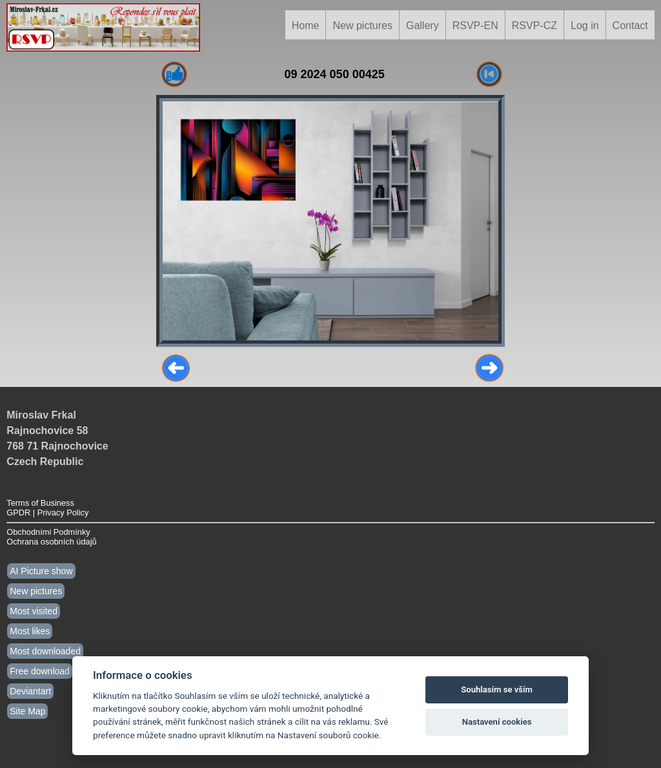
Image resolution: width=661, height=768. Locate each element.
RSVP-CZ (534, 25)
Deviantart (30, 691)
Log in (585, 25)
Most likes (30, 631)
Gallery (422, 25)
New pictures (362, 25)
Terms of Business (40, 503)
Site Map (27, 711)
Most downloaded (45, 651)
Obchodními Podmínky (48, 532)
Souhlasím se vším (497, 689)
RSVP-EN (475, 25)
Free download (40, 671)
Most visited (33, 611)
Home (306, 25)
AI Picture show (41, 571)
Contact (630, 25)
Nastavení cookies (497, 722)
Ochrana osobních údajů (51, 541)
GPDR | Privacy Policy (47, 512)
